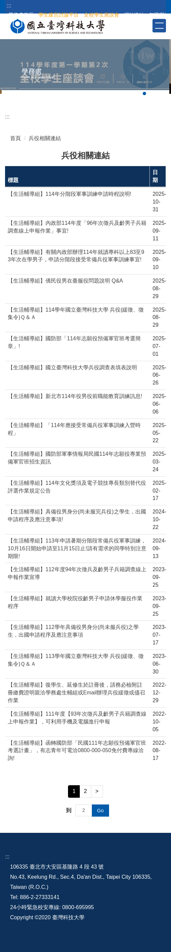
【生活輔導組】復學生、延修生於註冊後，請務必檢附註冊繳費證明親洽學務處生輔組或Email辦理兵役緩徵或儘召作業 (76, 692)
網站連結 (134, 15)
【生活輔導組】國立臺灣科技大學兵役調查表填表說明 (72, 367)
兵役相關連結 (45, 138)
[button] (147, 25)
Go (100, 810)
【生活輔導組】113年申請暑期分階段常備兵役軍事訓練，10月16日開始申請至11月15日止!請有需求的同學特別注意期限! (77, 548)
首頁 (15, 138)
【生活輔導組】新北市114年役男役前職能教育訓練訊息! (75, 396)
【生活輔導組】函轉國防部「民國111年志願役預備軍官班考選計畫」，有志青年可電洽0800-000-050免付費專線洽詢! (77, 750)
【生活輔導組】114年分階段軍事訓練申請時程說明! (69, 194)
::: (9, 5)
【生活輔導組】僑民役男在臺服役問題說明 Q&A (65, 281)
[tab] (144, 93)
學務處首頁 (21, 15)
